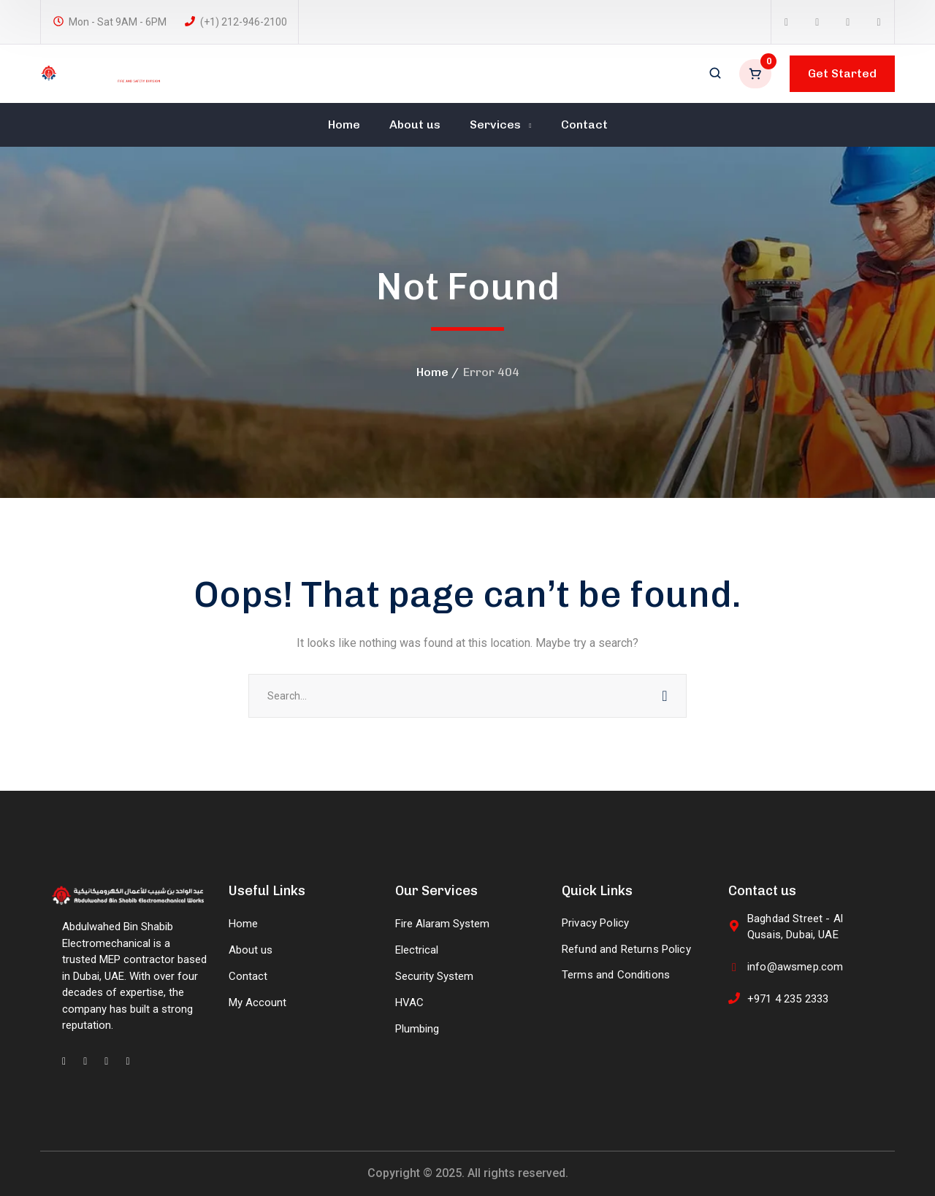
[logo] (100, 73)
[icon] (786, 22)
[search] (715, 74)
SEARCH (665, 696)
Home (432, 372)
